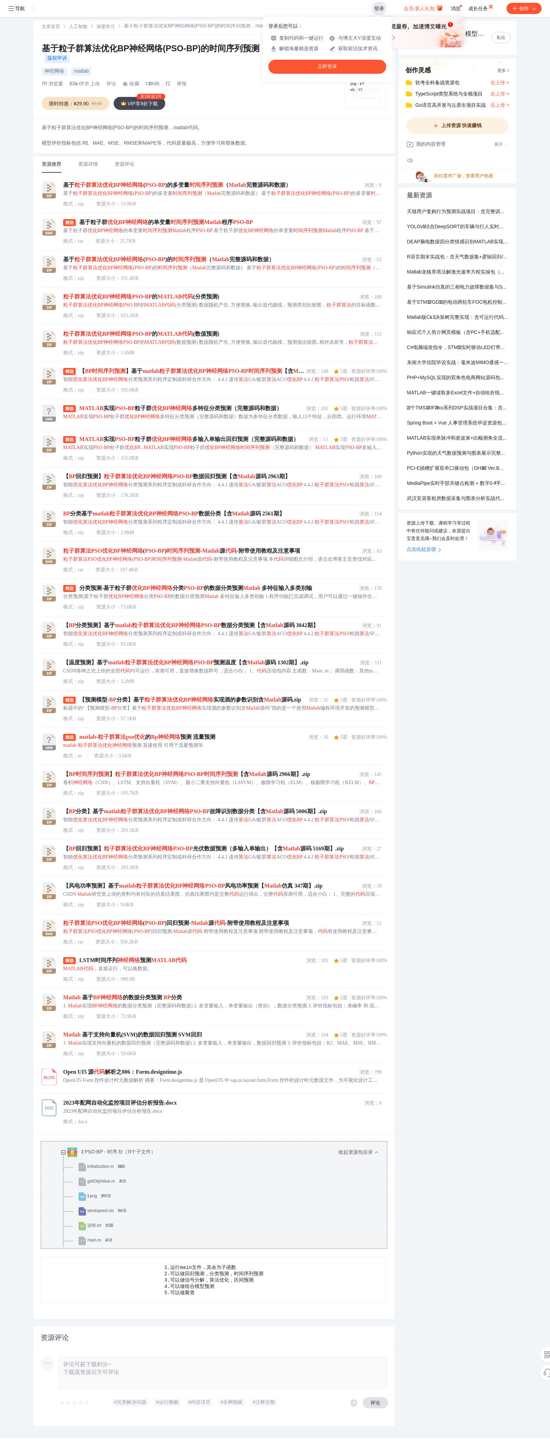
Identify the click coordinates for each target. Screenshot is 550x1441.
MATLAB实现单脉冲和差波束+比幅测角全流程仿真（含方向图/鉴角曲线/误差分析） (457, 438)
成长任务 (481, 7)
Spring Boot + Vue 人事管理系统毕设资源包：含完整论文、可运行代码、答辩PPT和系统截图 (457, 423)
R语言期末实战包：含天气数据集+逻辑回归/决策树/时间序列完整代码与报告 (457, 257)
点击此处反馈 (424, 549)
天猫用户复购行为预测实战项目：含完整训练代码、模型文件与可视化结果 (457, 212)
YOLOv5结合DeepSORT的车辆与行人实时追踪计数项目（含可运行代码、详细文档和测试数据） (457, 227)
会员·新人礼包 (423, 7)
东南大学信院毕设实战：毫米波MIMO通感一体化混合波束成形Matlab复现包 (457, 363)
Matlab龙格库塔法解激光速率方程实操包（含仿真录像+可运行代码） (457, 272)
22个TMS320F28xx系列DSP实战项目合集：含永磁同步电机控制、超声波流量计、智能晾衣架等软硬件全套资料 (457, 408)
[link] (51, 27)
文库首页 (51, 27)
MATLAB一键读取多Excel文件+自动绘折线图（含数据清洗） (457, 393)
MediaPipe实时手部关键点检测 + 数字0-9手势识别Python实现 (457, 483)
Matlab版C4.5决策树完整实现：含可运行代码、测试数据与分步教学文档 (457, 317)
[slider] (75, 1406)
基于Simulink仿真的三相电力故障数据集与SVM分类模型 (457, 287)
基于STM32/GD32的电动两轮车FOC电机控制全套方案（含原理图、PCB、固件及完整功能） (457, 302)
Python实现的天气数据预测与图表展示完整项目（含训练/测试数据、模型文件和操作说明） (457, 453)
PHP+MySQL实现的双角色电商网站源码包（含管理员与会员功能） (457, 378)
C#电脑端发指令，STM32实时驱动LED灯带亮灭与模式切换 (457, 348)
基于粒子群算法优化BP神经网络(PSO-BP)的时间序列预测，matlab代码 (177, 49)
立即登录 (327, 66)
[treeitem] (219, 1233)
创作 (524, 8)
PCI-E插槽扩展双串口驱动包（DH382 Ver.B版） (457, 468)
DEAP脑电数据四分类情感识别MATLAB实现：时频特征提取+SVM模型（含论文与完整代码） (457, 242)
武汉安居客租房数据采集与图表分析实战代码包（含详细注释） (457, 498)
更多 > (503, 71)
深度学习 (105, 27)
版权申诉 (57, 58)
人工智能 (78, 27)
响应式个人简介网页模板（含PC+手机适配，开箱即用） (457, 332)
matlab (81, 71)
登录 (379, 8)
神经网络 (54, 71)
